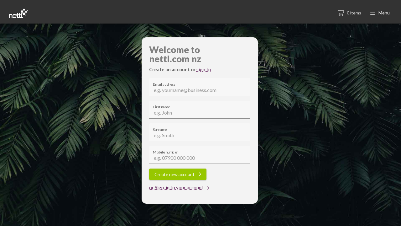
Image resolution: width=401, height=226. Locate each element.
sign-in (203, 69)
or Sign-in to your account (179, 187)
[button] (380, 13)
